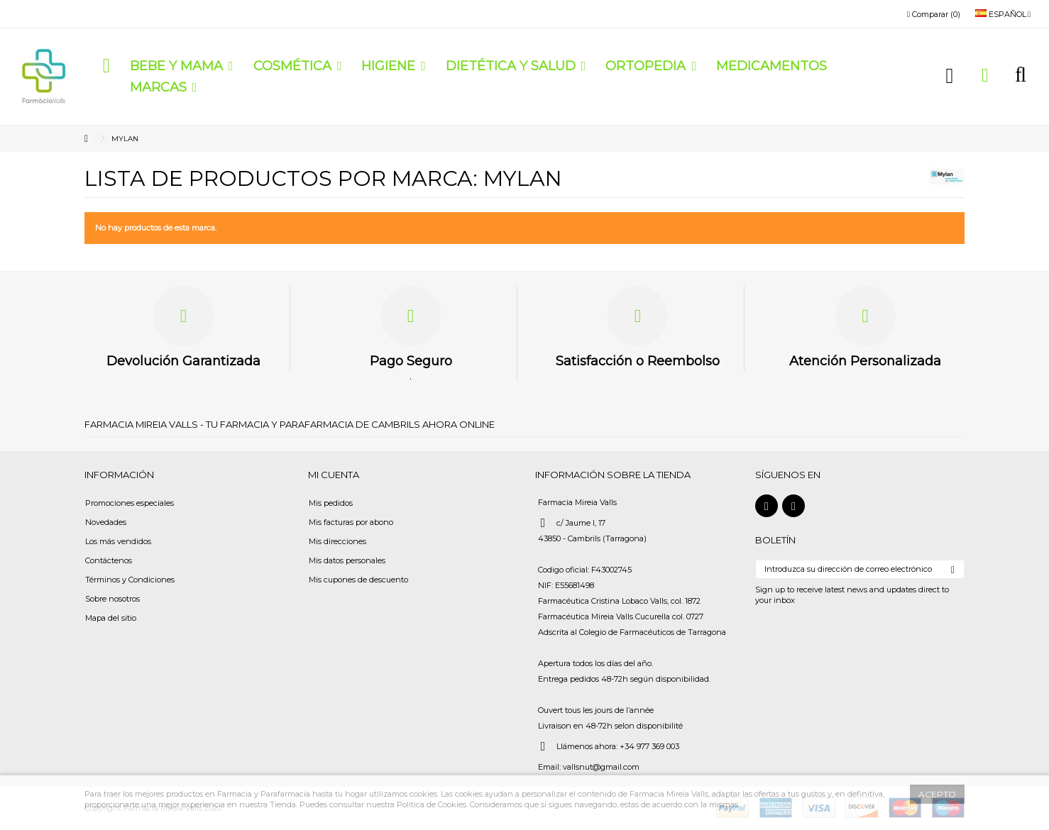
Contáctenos (108, 560)
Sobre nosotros (112, 599)
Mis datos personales (347, 560)
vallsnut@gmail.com (601, 767)
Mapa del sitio (110, 618)
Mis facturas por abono (351, 522)
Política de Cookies (431, 804)
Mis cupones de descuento (358, 580)
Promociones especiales (129, 503)
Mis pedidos (331, 503)
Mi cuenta (333, 474)
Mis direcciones (337, 541)
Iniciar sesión (950, 75)
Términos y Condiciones (130, 580)
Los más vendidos (118, 541)
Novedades (105, 522)
